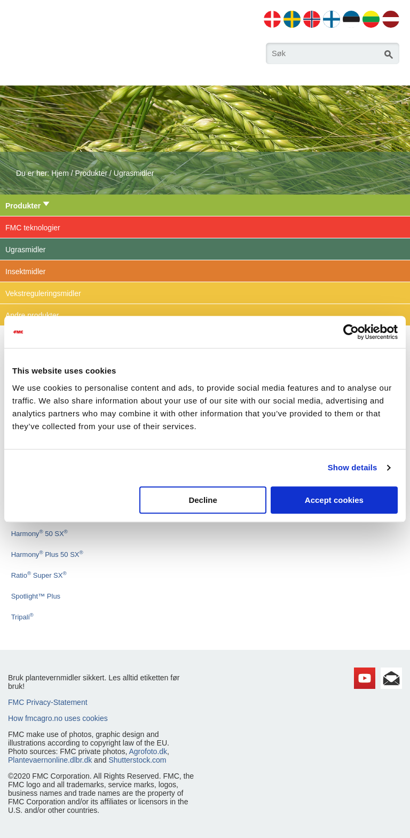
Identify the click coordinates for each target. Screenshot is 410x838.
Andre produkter (32, 315)
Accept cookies (334, 500)
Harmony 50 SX (39, 534)
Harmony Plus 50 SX (47, 554)
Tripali (22, 617)
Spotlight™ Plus (36, 596)
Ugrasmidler (134, 173)
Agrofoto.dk (148, 751)
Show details (352, 467)
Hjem (60, 173)
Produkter (91, 173)
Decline (202, 500)
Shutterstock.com (137, 760)
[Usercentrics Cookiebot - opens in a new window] (351, 332)
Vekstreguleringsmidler (43, 293)
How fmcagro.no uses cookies (58, 718)
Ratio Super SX (39, 575)
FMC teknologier (32, 227)
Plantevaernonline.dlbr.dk (50, 760)
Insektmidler (25, 271)
